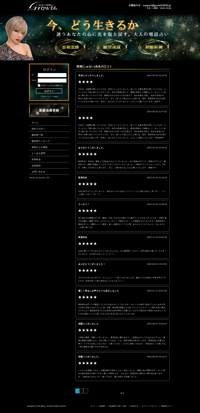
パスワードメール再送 (49, 97)
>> (86, 391)
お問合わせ (134, 406)
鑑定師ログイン (167, 406)
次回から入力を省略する (52, 85)
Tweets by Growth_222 (39, 178)
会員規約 (102, 406)
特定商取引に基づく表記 (117, 406)
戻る (122, 393)
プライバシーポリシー (150, 406)
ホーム (92, 406)
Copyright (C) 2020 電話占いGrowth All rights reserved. (46, 406)
